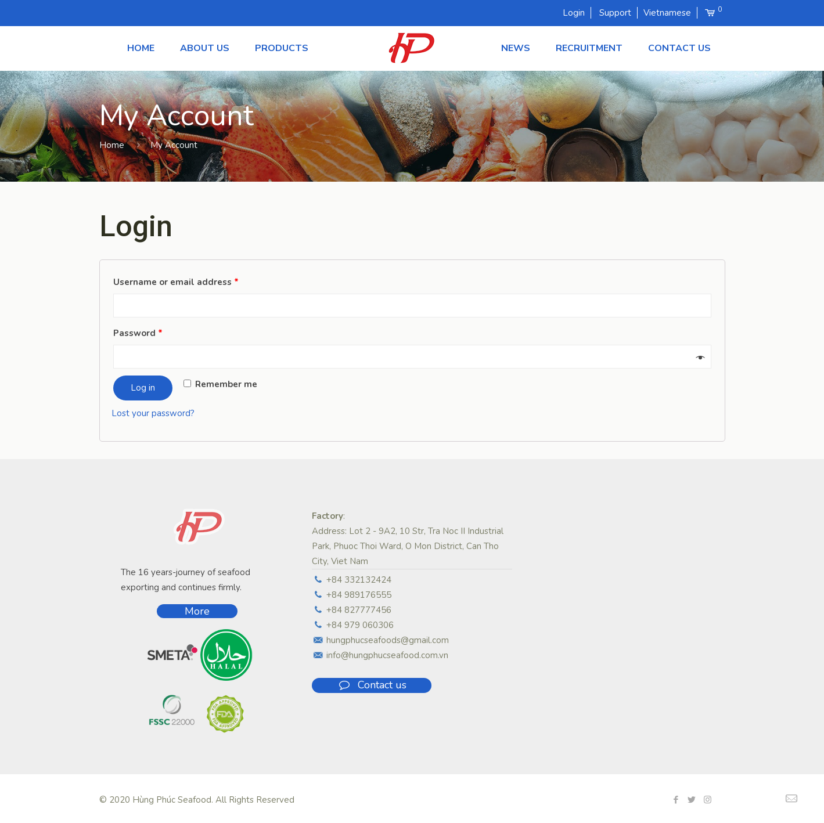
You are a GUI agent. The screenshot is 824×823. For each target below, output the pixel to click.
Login (574, 13)
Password (138, 333)
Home (111, 145)
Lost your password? (153, 413)
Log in (143, 388)
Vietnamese (667, 13)
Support (615, 13)
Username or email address (176, 282)
